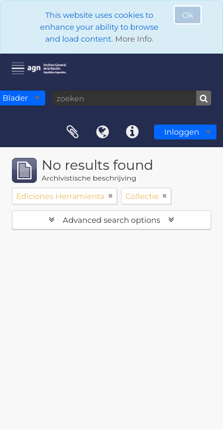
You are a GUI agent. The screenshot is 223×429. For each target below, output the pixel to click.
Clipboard (72, 132)
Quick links (132, 132)
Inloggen (181, 131)
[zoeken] (131, 98)
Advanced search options (111, 220)
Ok (187, 15)
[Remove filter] (110, 196)
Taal (102, 132)
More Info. (134, 38)
